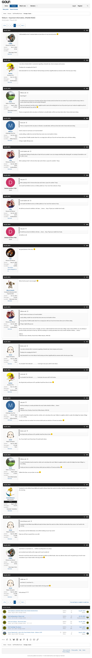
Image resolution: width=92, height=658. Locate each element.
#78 (87, 517)
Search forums (14, 9)
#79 (87, 545)
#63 (87, 88)
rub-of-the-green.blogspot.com (12, 269)
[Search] (87, 6)
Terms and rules (66, 650)
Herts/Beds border (12, 110)
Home (6, 6)
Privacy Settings (66, 651)
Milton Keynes (13, 138)
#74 (87, 398)
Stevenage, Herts (13, 52)
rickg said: (22, 179)
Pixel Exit (62, 655)
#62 (87, 60)
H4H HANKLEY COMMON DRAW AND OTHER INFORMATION (23, 610)
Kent (16, 362)
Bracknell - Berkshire (12, 509)
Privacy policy (75, 650)
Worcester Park (13, 299)
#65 (87, 147)
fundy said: (22, 122)
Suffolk (15, 265)
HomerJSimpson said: (25, 521)
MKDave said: (23, 92)
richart (9, 612)
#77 (87, 484)
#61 (87, 30)
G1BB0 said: (23, 579)
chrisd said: (22, 374)
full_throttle (6, 20)
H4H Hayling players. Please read (16, 616)
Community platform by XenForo (41, 655)
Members (32, 6)
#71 (87, 307)
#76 (87, 455)
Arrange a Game (22, 612)
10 (30, 623)
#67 (87, 196)
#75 (87, 426)
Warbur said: (23, 346)
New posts (5, 9)
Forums (14, 6)
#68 (87, 224)
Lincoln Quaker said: (24, 151)
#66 (87, 175)
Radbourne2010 (81, 618)
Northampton (13, 80)
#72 (87, 341)
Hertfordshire (13, 167)
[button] (27, 6)
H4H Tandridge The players (14, 627)
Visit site (10, 54)
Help (80, 650)
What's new (23, 6)
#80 (87, 575)
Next (22, 25)
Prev (5, 25)
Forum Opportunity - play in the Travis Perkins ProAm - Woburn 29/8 (25, 632)
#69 (87, 245)
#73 (87, 370)
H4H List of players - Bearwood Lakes (17, 621)
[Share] (84, 30)
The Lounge (21, 634)
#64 (87, 118)
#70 (87, 277)
